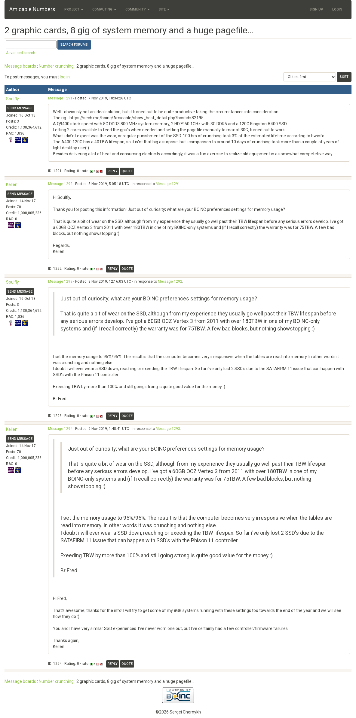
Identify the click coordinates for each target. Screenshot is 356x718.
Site (164, 9)
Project (73, 9)
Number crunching (56, 66)
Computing (104, 9)
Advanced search (20, 53)
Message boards (20, 66)
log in (65, 77)
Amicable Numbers (32, 9)
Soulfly (12, 98)
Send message (20, 108)
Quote (127, 171)
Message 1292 (60, 184)
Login (337, 9)
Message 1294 (60, 429)
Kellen (11, 184)
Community (137, 9)
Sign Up (316, 9)
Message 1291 (60, 98)
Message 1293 (60, 281)
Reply (113, 171)
